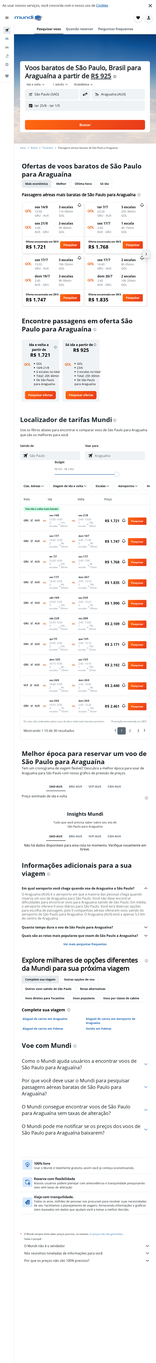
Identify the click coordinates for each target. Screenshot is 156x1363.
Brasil (34, 148)
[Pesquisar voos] (7, 30)
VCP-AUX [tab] (95, 786)
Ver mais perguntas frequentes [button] (85, 1042)
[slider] (116, 474)
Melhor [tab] (61, 184)
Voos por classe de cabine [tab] (121, 1096)
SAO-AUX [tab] (55, 786)
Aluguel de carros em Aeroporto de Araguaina (110, 1119)
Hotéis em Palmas (98, 1126)
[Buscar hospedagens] (7, 39)
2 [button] (130, 730)
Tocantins (47, 148)
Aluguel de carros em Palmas (43, 1126)
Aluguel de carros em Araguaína (45, 1116)
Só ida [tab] (104, 184)
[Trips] (7, 76)
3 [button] (138, 730)
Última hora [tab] (83, 184)
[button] (150, 5)
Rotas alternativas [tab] (92, 1086)
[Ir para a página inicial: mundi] (28, 18)
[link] (40, 395)
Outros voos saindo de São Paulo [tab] (48, 1086)
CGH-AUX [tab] (114, 786)
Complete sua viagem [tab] (40, 1077)
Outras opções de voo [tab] (79, 1077)
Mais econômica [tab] (36, 184)
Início (23, 148)
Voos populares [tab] (84, 1096)
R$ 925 (101, 75)
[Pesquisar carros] (7, 47)
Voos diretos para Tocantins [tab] (44, 1096)
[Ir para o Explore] (7, 64)
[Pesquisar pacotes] (7, 56)
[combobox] (36, 84)
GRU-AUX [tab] (75, 786)
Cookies (102, 5)
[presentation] (115, 76)
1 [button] (121, 730)
